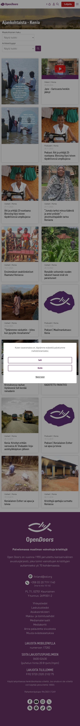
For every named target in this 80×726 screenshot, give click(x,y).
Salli (40, 360)
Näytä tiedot (40, 376)
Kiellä (40, 368)
